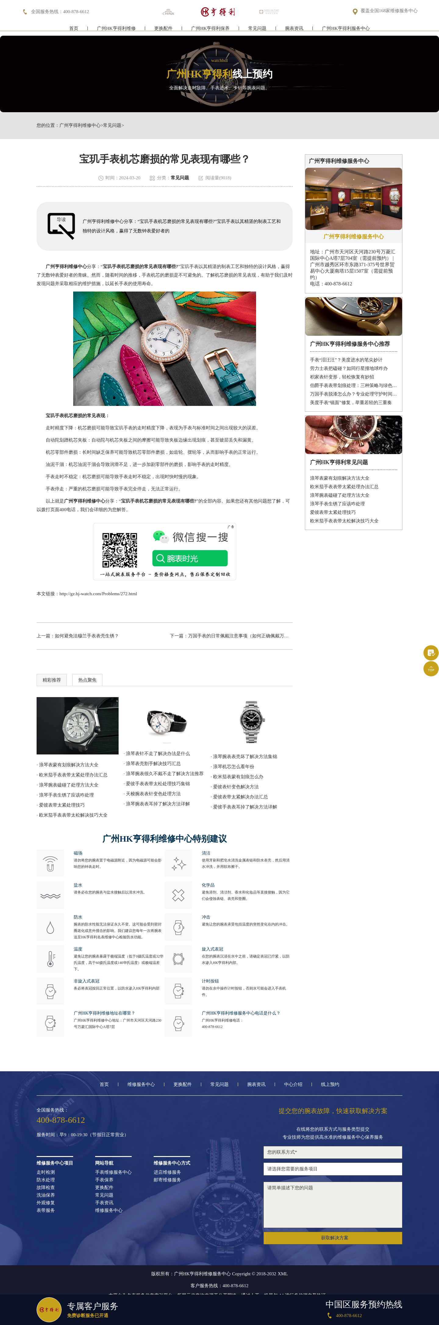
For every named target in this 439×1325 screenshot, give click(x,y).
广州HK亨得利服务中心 (346, 29)
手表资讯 (104, 1203)
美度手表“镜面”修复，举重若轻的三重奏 (351, 402)
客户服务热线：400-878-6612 (219, 1286)
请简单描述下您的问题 (332, 1205)
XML (283, 1274)
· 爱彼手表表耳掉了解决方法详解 (244, 806)
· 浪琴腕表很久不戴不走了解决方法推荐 (164, 773)
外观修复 (46, 1203)
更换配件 (163, 29)
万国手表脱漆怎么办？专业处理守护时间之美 (354, 394)
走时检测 (46, 1172)
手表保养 (104, 1180)
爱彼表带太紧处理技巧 (333, 512)
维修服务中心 (141, 1084)
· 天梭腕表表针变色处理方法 (152, 793)
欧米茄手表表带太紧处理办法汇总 (344, 486)
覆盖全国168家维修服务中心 (389, 11)
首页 (73, 29)
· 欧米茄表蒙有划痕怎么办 (237, 776)
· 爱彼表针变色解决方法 (235, 786)
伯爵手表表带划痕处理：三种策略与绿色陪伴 (354, 385)
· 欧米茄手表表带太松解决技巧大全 (72, 815)
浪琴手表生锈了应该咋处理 (337, 503)
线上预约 (330, 1084)
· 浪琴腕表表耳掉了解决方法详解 (157, 803)
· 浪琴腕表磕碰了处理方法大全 (67, 784)
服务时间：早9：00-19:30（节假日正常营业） (83, 1135)
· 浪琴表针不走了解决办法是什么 (157, 753)
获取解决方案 (334, 1237)
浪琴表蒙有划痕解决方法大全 (339, 478)
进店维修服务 (167, 1172)
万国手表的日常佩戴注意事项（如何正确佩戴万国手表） (245, 635)
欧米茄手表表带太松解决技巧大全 (344, 520)
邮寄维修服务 (167, 1180)
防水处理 (46, 1180)
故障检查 (46, 1187)
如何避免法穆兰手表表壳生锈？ (87, 635)
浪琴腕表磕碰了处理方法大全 (339, 495)
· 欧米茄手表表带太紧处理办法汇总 (72, 774)
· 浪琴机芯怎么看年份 (232, 766)
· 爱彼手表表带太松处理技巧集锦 (157, 783)
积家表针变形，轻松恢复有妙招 (342, 376)
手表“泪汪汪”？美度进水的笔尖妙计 (346, 359)
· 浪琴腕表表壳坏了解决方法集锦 (244, 756)
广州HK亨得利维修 (116, 29)
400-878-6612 (212, 1027)
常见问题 (257, 29)
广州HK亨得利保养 (210, 29)
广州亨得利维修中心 (80, 125)
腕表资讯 (294, 29)
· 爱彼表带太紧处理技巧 (61, 805)
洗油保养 (46, 1195)
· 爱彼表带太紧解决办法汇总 (239, 796)
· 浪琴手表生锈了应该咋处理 (65, 795)
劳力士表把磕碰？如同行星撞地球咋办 (349, 368)
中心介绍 (293, 1084)
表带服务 (46, 1210)
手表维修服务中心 (113, 1172)
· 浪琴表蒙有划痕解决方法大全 (67, 764)
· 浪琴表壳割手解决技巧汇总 (152, 763)
